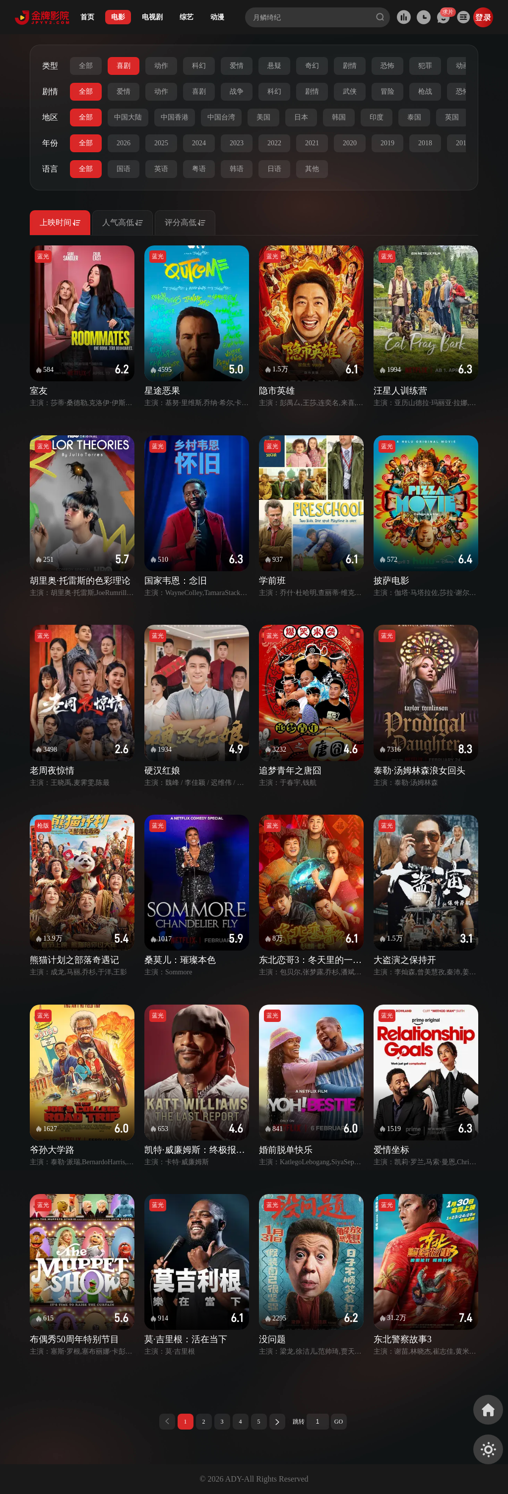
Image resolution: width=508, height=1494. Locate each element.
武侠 (350, 91)
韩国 (339, 117)
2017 (463, 143)
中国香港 (175, 117)
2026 (123, 143)
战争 (237, 91)
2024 (199, 143)
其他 (312, 169)
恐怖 (387, 65)
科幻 (199, 65)
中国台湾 (221, 117)
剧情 (350, 65)
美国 (263, 117)
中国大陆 (128, 117)
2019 (387, 143)
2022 (274, 143)
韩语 (237, 169)
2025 (161, 143)
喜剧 (123, 65)
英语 (161, 169)
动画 (463, 65)
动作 (161, 65)
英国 (452, 117)
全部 (86, 65)
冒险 (387, 91)
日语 (274, 169)
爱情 (237, 65)
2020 (350, 143)
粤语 (199, 169)
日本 (301, 117)
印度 (376, 117)
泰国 (414, 117)
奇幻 (312, 65)
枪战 (425, 91)
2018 (425, 143)
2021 (312, 143)
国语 (123, 169)
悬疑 (274, 65)
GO (338, 1421)
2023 (237, 143)
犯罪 (425, 65)
